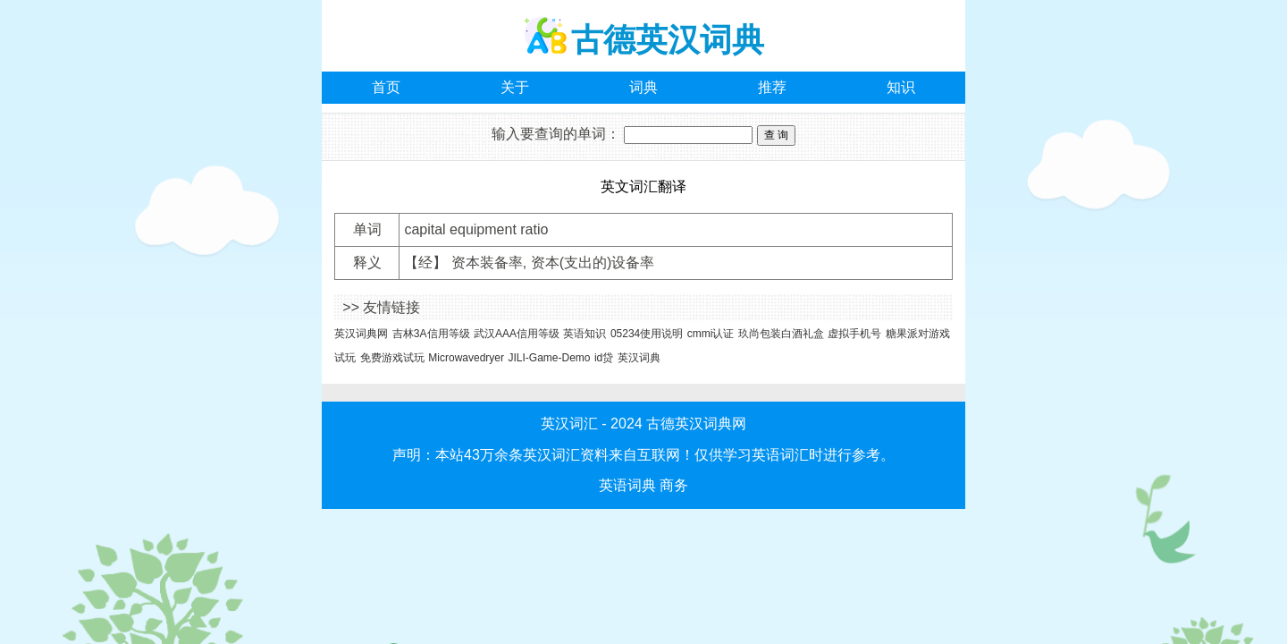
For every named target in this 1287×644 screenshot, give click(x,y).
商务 (674, 485)
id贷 (603, 358)
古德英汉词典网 (696, 423)
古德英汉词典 (667, 39)
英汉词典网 (361, 333)
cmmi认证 (711, 333)
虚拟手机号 (854, 333)
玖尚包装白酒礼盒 (781, 333)
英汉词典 (639, 358)
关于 (514, 87)
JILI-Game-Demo (549, 358)
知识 (901, 87)
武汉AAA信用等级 (516, 333)
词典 (643, 87)
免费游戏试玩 (392, 358)
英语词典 (627, 485)
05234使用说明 (646, 333)
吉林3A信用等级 (431, 333)
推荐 (772, 87)
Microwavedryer (466, 358)
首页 (386, 87)
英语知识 (584, 333)
